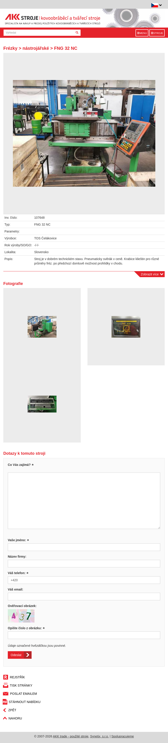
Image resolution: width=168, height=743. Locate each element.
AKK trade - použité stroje (71, 736)
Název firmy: (17, 556)
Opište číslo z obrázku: (26, 628)
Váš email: (15, 589)
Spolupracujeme (122, 736)
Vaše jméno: (18, 540)
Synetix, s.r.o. (99, 736)
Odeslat (16, 655)
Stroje (157, 33)
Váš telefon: (18, 573)
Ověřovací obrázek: (22, 606)
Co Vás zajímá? (19, 465)
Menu (142, 33)
